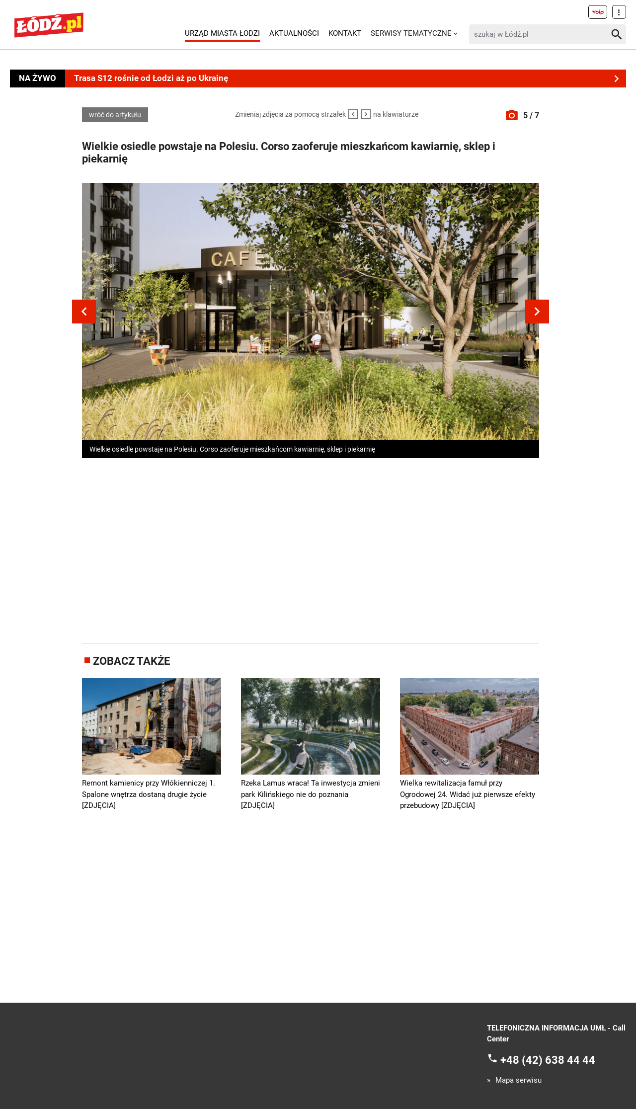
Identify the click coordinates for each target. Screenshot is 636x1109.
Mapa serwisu (518, 1080)
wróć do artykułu (115, 115)
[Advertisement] (310, 548)
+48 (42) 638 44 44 (547, 1059)
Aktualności (294, 33)
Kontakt (344, 33)
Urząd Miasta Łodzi (222, 33)
